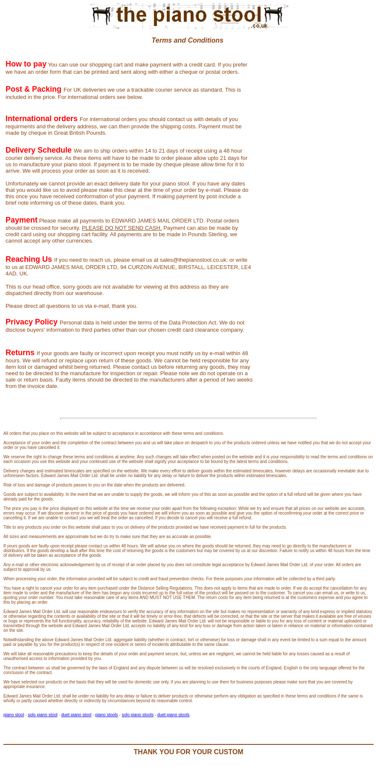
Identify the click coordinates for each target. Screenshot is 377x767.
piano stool (13, 714)
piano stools (106, 714)
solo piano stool (43, 714)
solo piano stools (138, 714)
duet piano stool (76, 714)
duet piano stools (173, 714)
